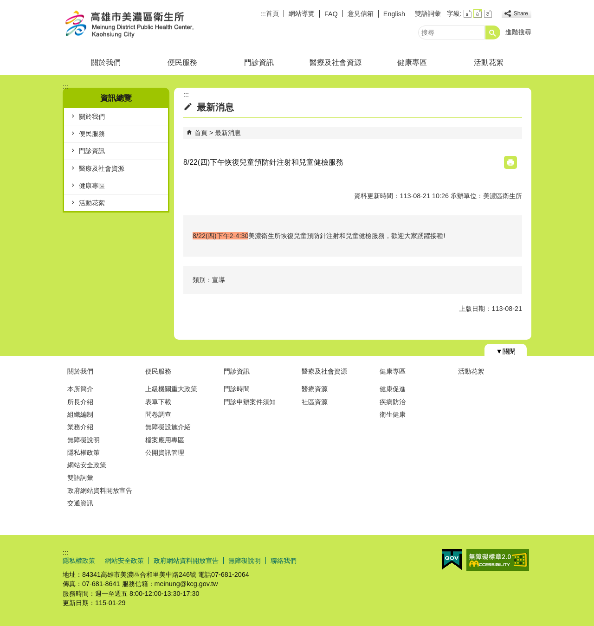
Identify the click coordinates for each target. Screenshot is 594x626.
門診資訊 (259, 62)
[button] (492, 32)
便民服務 (182, 62)
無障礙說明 (83, 440)
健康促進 (393, 389)
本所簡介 (80, 389)
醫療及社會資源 (336, 62)
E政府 (452, 559)
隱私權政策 (83, 452)
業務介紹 (80, 427)
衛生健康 (393, 414)
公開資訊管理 (164, 452)
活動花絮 (489, 62)
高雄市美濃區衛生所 (141, 24)
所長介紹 (80, 402)
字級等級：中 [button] (477, 13)
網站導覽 (302, 13)
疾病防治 (393, 402)
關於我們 (106, 62)
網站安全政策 (86, 465)
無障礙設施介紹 (168, 427)
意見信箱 (361, 13)
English (394, 14)
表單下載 (158, 402)
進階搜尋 (518, 32)
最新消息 (228, 132)
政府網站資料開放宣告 (99, 490)
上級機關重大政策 (171, 389)
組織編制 (80, 414)
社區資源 (315, 402)
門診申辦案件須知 (250, 402)
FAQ (331, 14)
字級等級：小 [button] (467, 14)
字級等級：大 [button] (488, 14)
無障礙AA (497, 560)
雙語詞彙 (428, 13)
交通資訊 (80, 503)
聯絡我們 (284, 560)
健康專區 (412, 62)
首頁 (272, 13)
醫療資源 (315, 389)
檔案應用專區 (164, 440)
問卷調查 (158, 414)
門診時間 (237, 389)
